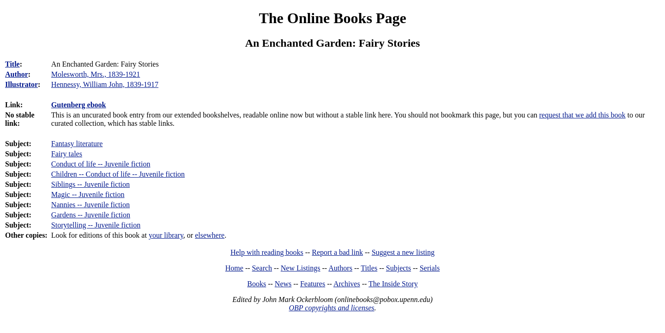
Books (256, 284)
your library (166, 235)
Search (262, 268)
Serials (430, 268)
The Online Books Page (332, 18)
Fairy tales (66, 154)
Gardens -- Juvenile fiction (90, 215)
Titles (369, 268)
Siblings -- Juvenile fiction (90, 184)
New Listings (300, 268)
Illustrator (21, 84)
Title (12, 64)
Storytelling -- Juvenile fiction (95, 225)
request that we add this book (582, 115)
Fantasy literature (77, 144)
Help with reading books (266, 252)
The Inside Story (393, 284)
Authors (340, 268)
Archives (346, 284)
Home (234, 268)
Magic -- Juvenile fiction (88, 194)
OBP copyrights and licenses (331, 308)
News (283, 284)
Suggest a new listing (403, 252)
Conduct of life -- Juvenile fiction (101, 164)
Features (312, 284)
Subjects (398, 268)
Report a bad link (337, 252)
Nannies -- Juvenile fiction (90, 205)
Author (16, 74)
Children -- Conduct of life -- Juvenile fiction (118, 174)
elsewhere (209, 235)
